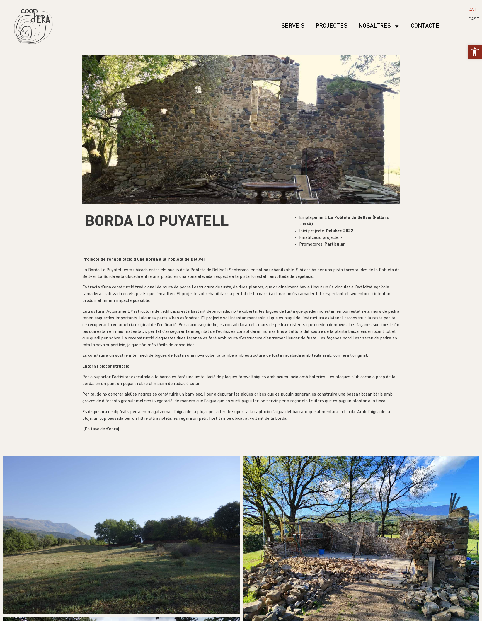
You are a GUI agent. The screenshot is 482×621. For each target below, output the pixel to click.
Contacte (425, 26)
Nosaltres (379, 26)
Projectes (331, 26)
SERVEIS (292, 26)
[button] (475, 52)
